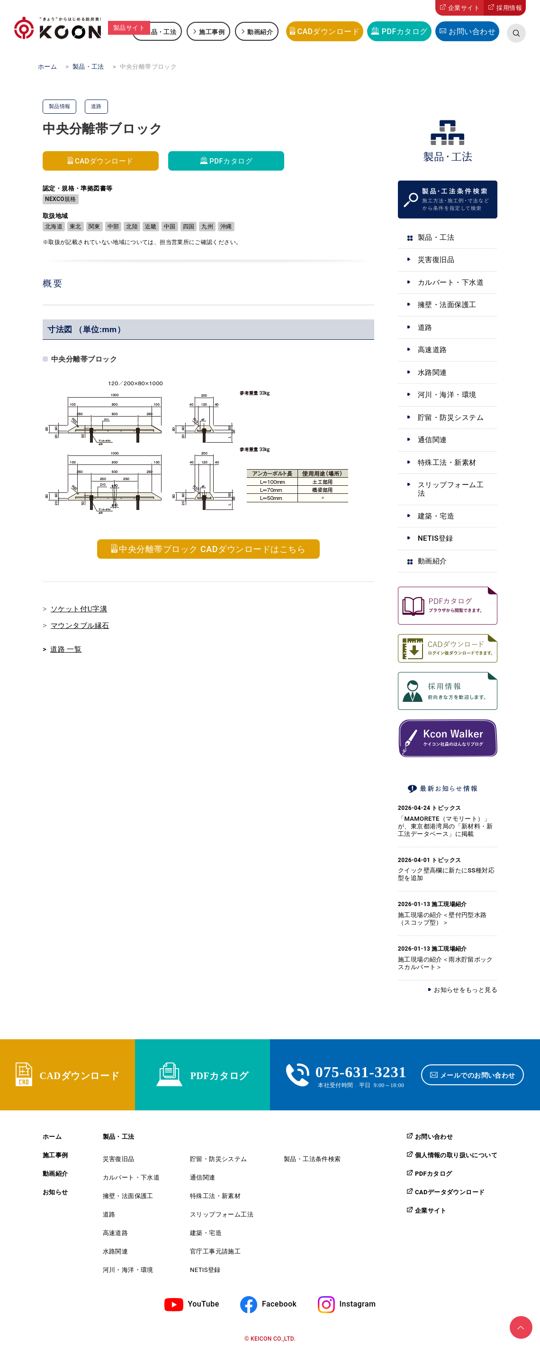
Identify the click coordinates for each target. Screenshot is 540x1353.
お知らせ (55, 1192)
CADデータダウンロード (450, 1192)
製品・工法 (160, 31)
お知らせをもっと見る (465, 989)
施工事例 (212, 31)
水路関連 (432, 372)
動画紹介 (260, 31)
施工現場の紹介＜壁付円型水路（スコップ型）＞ (442, 918)
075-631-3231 (361, 1070)
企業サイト (464, 7)
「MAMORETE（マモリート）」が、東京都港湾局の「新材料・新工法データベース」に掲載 (445, 826)
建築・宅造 (436, 516)
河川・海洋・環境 (447, 394)
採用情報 (509, 7)
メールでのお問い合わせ (477, 1075)
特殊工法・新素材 (447, 462)
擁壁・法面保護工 (447, 304)
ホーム (52, 1137)
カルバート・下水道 (451, 282)
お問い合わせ (472, 31)
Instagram (358, 1304)
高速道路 (432, 349)
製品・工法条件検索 (312, 1159)
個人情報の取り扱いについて (456, 1155)
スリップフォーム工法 (451, 489)
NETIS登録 (435, 538)
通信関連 (432, 440)
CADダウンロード (328, 31)
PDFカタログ (405, 31)
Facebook (279, 1304)
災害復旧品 (436, 259)
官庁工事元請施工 (215, 1251)
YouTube (203, 1304)
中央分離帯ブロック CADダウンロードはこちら (212, 549)
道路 (425, 327)
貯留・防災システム (451, 417)
